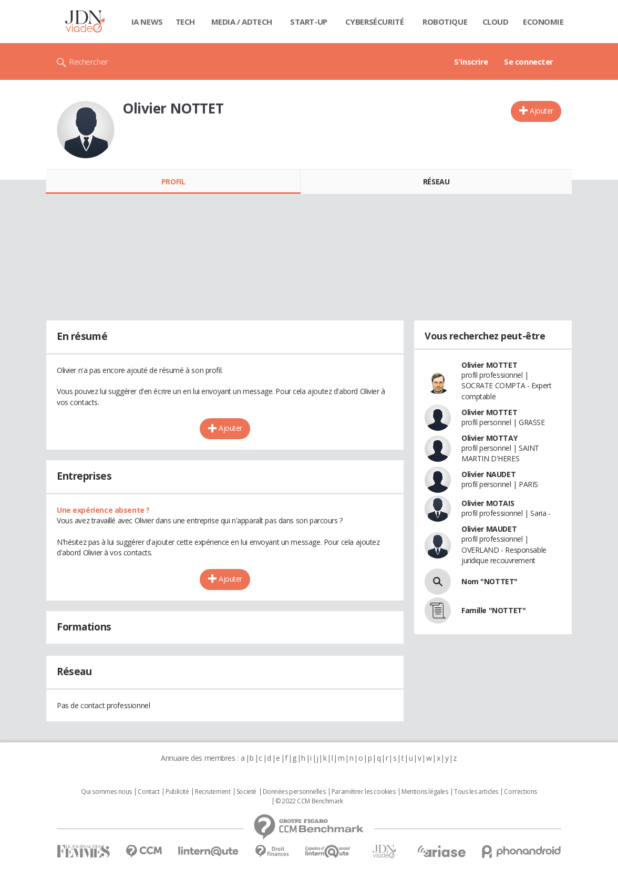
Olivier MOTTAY (489, 438)
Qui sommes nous (106, 791)
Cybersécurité (374, 21)
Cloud (495, 21)
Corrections (520, 791)
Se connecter (528, 61)
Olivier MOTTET (489, 365)
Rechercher (88, 61)
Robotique (445, 21)
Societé (246, 791)
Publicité (177, 791)
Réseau (436, 182)
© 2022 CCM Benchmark (309, 801)
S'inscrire (471, 61)
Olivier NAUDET (488, 474)
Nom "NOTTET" (489, 581)
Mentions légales (424, 791)
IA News (147, 21)
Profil (173, 182)
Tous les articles (476, 791)
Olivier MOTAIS (487, 503)
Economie (543, 21)
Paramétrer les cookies (364, 791)
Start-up (308, 21)
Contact (148, 791)
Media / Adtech (241, 21)
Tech (185, 21)
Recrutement (212, 791)
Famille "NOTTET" (493, 610)
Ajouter (541, 111)
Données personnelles (294, 791)
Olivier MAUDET (489, 529)
